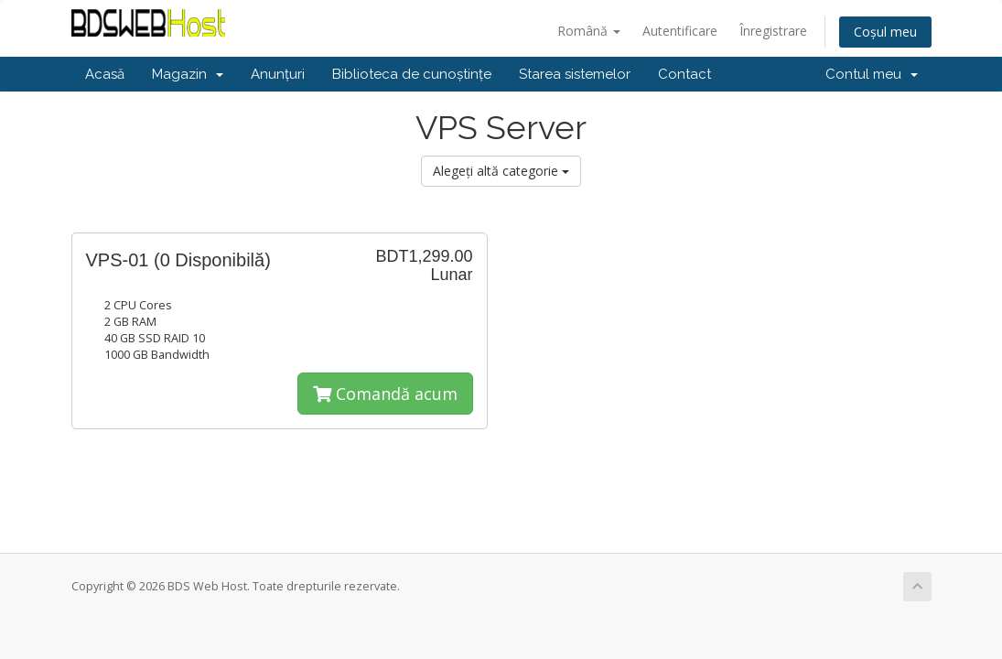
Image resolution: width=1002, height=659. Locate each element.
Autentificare (679, 30)
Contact (684, 74)
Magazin (187, 74)
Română (588, 30)
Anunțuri (278, 74)
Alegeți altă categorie (501, 170)
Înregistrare (773, 30)
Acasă (104, 74)
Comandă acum (385, 394)
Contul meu (871, 74)
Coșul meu (885, 31)
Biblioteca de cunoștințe (411, 74)
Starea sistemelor (574, 74)
